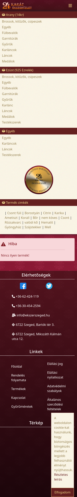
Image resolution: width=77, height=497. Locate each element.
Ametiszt (11, 218)
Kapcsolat (18, 398)
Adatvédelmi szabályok (56, 388)
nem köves (49, 218)
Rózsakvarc (13, 222)
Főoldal (16, 366)
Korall (25, 218)
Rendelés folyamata (18, 377)
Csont (65, 218)
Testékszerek (11, 122)
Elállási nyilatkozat (55, 374)
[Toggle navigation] (70, 6)
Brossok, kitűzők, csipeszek (22, 21)
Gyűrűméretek (22, 406)
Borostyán (32, 213)
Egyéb (6, 27)
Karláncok (9, 50)
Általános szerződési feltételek (55, 404)
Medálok (8, 61)
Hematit (47, 222)
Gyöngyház (13, 227)
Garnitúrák (10, 38)
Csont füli (14, 213)
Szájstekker (33, 227)
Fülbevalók (10, 33)
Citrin (47, 213)
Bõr (35, 218)
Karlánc (7, 105)
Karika (59, 213)
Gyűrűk (7, 44)
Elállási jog (55, 364)
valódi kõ (31, 222)
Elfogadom (63, 492)
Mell (48, 227)
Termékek (18, 389)
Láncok (7, 55)
